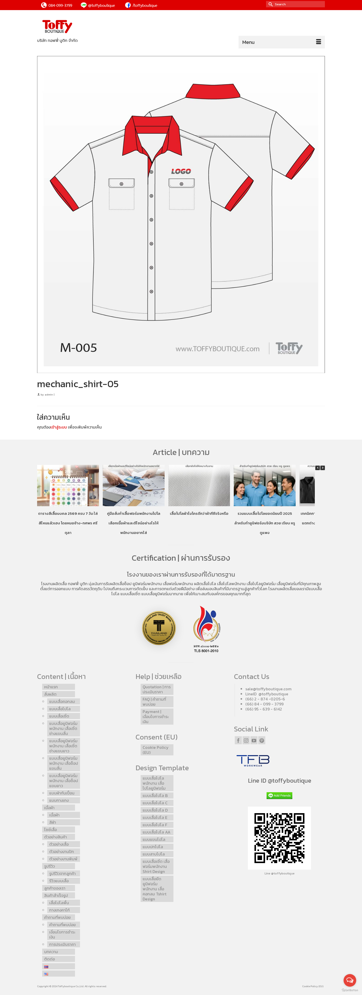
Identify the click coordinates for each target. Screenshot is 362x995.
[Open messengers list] (350, 980)
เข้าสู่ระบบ (58, 427)
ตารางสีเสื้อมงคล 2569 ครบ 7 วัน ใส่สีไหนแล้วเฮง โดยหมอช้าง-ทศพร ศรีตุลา (68, 522)
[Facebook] (238, 740)
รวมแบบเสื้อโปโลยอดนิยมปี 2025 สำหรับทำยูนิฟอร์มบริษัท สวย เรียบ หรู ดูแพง (264, 522)
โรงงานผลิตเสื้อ (54, 584)
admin (49, 394)
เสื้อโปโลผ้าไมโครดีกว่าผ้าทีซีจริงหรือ (199, 513)
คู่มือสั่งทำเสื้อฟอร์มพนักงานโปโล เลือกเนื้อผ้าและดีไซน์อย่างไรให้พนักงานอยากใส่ (133, 522)
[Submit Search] (270, 4)
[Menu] (282, 42)
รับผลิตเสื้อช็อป (119, 584)
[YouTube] (253, 740)
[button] (322, 468)
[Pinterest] (261, 740)
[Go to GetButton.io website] (350, 989)
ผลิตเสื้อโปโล (205, 584)
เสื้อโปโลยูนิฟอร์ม (261, 584)
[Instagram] (246, 740)
